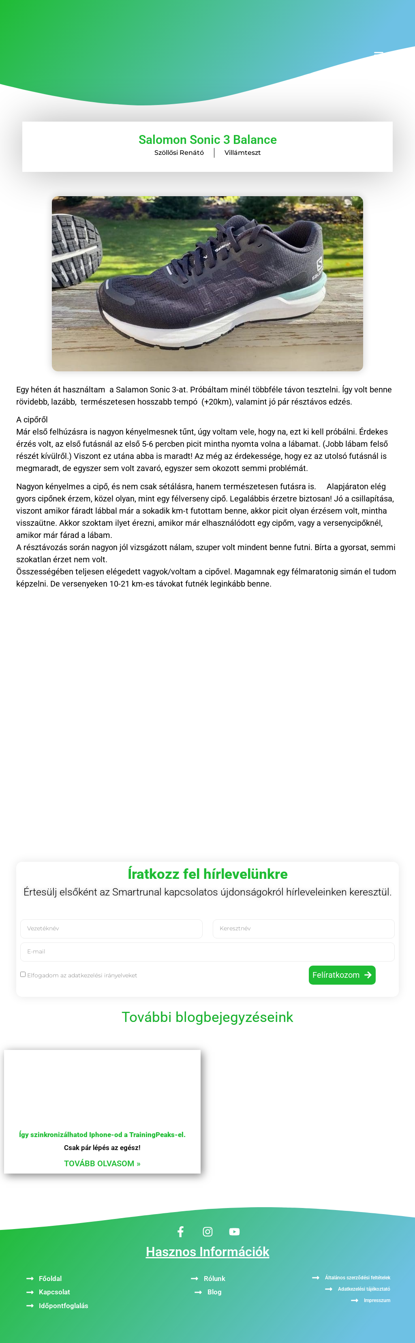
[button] (378, 54)
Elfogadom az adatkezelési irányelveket (82, 975)
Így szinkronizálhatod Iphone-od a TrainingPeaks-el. (102, 1135)
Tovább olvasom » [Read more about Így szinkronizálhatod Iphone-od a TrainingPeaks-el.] (102, 1163)
